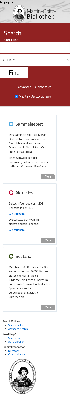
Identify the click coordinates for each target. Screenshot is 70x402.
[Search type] (35, 60)
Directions (14, 351)
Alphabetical (43, 86)
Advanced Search (18, 329)
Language (6, 2)
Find (14, 72)
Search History (16, 325)
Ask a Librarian (16, 342)
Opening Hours (16, 354)
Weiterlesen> (17, 213)
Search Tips (14, 338)
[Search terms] (35, 48)
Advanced (24, 86)
